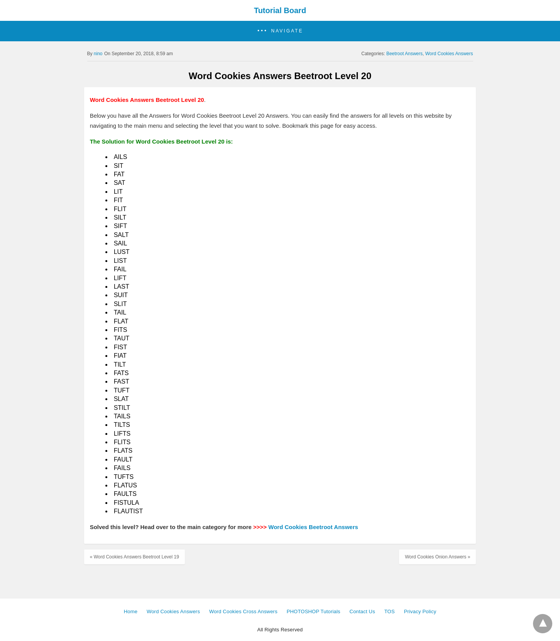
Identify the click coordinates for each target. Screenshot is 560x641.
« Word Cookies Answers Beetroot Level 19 (134, 557)
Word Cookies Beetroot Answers (313, 527)
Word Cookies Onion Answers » (437, 557)
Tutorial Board (280, 10)
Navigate (287, 31)
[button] (280, 31)
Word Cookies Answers (449, 53)
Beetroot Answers (404, 53)
